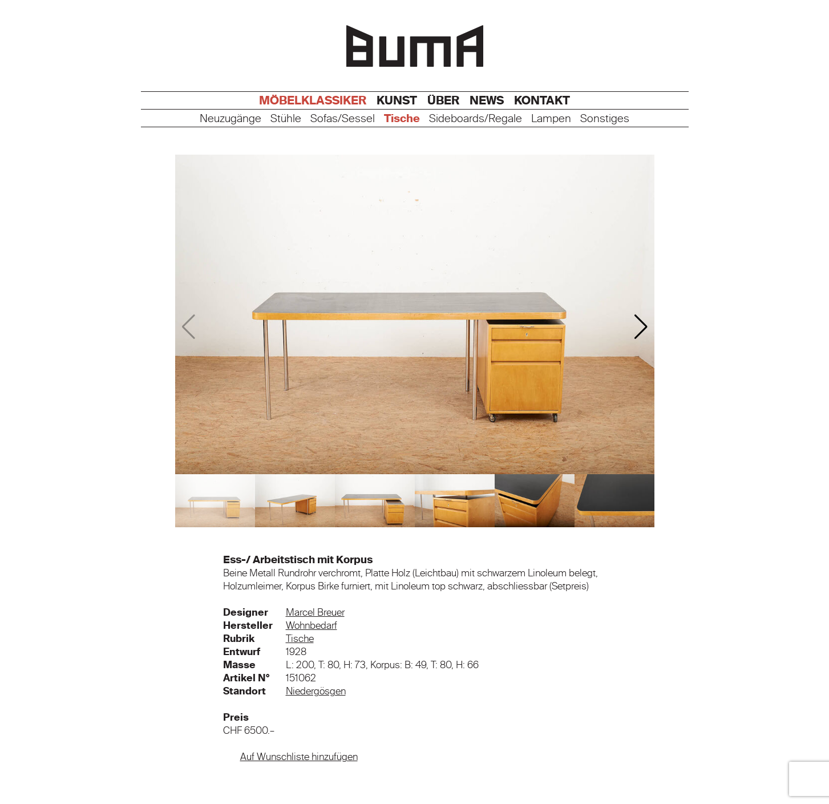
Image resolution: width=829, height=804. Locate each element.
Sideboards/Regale (475, 119)
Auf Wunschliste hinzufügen (299, 756)
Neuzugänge (230, 119)
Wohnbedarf (311, 625)
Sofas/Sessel (342, 119)
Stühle (285, 119)
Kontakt (542, 100)
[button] (641, 327)
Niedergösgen (316, 691)
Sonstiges (604, 119)
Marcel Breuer (315, 612)
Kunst (397, 100)
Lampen (551, 119)
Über (443, 100)
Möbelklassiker (312, 100)
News (487, 100)
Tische (402, 119)
